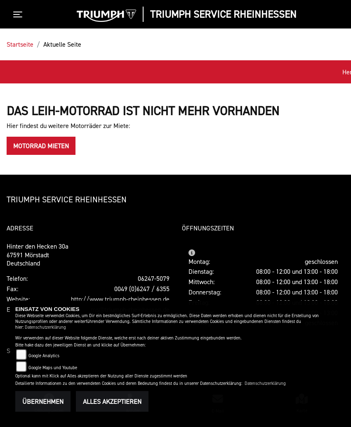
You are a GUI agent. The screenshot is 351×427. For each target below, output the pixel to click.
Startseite (20, 44)
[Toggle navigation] (19, 14)
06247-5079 (154, 278)
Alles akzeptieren (112, 401)
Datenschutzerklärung (45, 327)
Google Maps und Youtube (52, 367)
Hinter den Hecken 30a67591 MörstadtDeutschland (37, 255)
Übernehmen (43, 401)
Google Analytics (43, 355)
